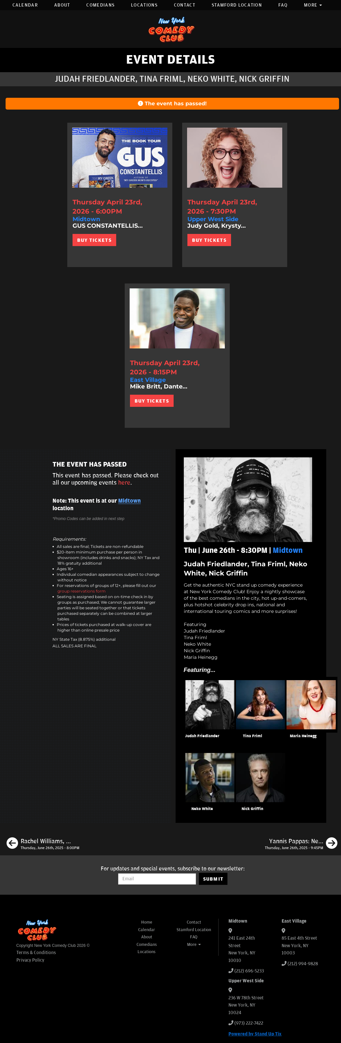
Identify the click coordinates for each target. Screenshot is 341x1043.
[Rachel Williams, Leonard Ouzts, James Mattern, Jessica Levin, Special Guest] (43, 844)
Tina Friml (252, 736)
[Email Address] (157, 879)
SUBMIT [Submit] (213, 879)
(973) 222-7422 (248, 1023)
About (62, 5)
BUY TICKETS (94, 240)
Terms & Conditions (36, 952)
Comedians (100, 5)
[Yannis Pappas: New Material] (301, 844)
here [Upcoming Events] (124, 482)
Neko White (202, 808)
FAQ (283, 5)
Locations (144, 5)
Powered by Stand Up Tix (255, 1034)
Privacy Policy (30, 960)
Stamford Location (237, 5)
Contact (184, 5)
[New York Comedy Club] (171, 29)
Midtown (129, 501)
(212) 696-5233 (249, 971)
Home (146, 922)
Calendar (25, 5)
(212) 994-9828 (303, 964)
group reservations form (81, 591)
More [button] (313, 5)
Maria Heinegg (303, 736)
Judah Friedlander (202, 736)
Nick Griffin (252, 808)
